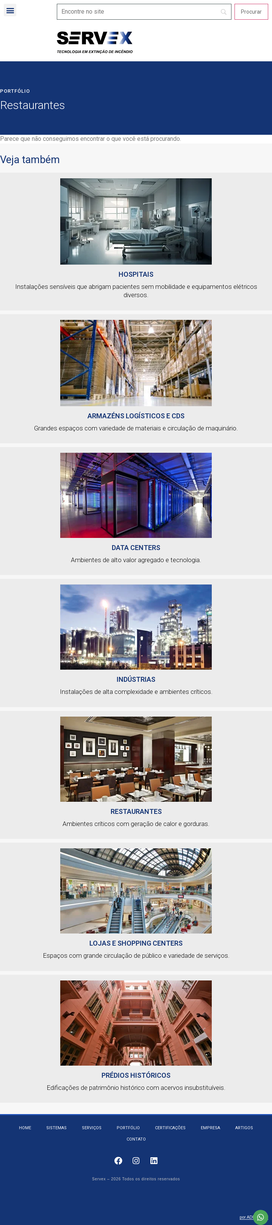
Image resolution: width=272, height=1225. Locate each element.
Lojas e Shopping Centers (136, 943)
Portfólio (15, 91)
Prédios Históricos (136, 1075)
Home (25, 1127)
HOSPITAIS (136, 274)
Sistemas (56, 1127)
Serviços (92, 1127)
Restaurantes (136, 811)
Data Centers (136, 548)
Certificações (170, 1127)
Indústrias (136, 679)
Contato (136, 1139)
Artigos (244, 1127)
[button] (10, 10)
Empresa (210, 1127)
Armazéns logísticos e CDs (136, 416)
